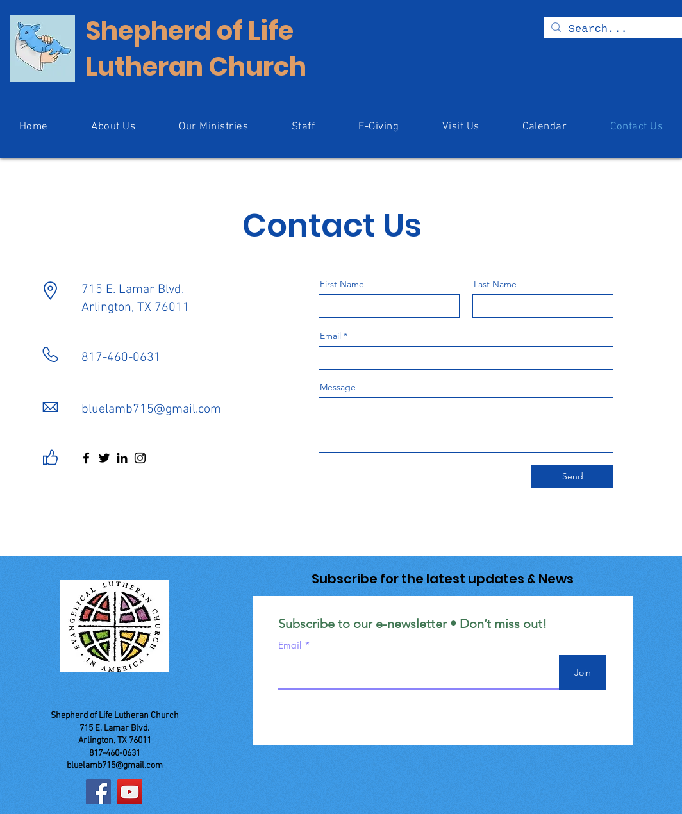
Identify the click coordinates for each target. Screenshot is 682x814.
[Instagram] (140, 458)
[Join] (582, 672)
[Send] (572, 476)
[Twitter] (104, 458)
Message (338, 387)
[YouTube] (129, 791)
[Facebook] (86, 458)
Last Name (495, 283)
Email (330, 335)
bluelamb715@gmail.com (151, 409)
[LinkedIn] (122, 458)
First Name (342, 283)
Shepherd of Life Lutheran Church (195, 49)
